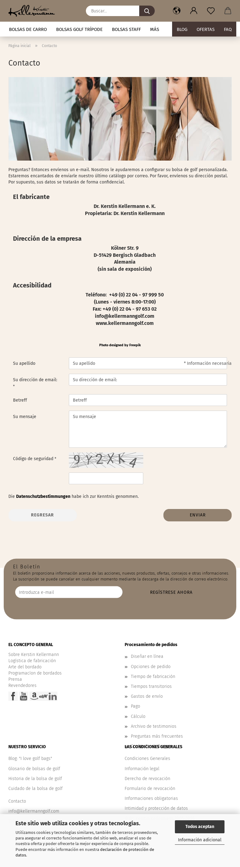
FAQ (228, 29)
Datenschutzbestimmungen (43, 496)
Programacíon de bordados (35, 673)
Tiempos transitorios (151, 686)
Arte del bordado (25, 667)
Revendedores (22, 685)
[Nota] (210, 11)
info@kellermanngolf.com (33, 811)
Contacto (17, 801)
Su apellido (24, 363)
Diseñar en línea (147, 656)
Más (154, 29)
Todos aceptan (199, 826)
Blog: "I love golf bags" (30, 758)
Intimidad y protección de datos (156, 808)
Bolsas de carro (28, 29)
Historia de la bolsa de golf (35, 778)
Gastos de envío (147, 696)
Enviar (198, 515)
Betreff (20, 400)
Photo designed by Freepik (120, 345)
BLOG (182, 29)
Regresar (42, 515)
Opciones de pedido (151, 666)
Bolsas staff (126, 29)
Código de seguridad (34, 458)
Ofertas (206, 29)
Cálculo (138, 716)
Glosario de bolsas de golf (34, 768)
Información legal (142, 768)
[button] (176, 11)
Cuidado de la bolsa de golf (35, 788)
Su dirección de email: (35, 379)
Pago (135, 706)
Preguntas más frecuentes (157, 736)
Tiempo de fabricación (153, 676)
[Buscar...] (147, 11)
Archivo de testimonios (153, 726)
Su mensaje (24, 416)
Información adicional (199, 840)
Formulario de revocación (150, 788)
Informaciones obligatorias (151, 798)
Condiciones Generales (147, 758)
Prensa (15, 679)
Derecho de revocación (147, 778)
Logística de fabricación (32, 660)
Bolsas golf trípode (79, 29)
